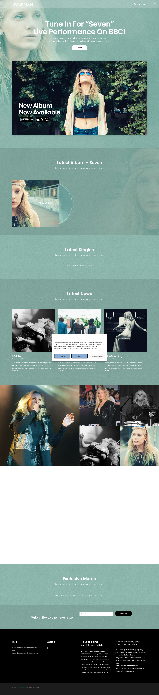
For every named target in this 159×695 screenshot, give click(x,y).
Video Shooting (113, 356)
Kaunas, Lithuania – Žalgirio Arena (50, 533)
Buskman (21, 688)
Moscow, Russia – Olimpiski (45, 545)
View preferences (97, 356)
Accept (62, 356)
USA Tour (17, 356)
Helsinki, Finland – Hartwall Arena (49, 510)
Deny (79, 356)
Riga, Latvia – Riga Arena (44, 522)
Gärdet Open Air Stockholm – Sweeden (53, 499)
